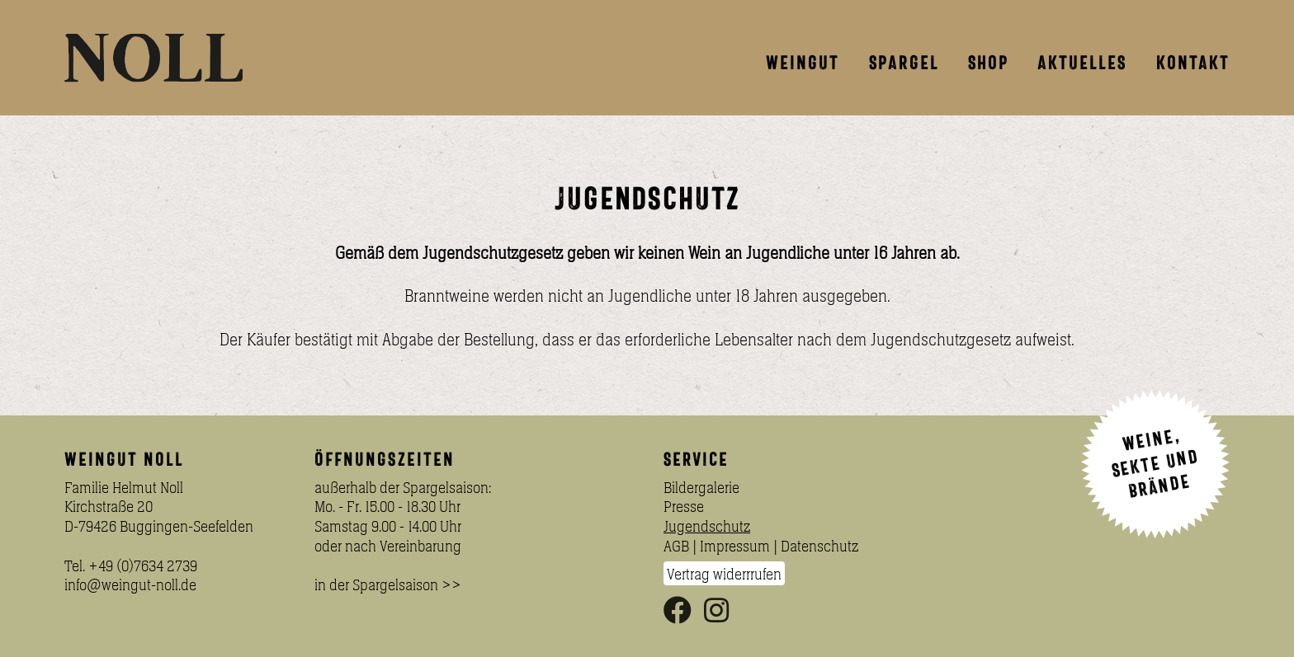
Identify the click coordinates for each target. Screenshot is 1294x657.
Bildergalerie (701, 487)
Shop (988, 62)
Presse (684, 506)
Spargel (904, 62)
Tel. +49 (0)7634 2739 (130, 565)
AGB (676, 546)
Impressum (735, 546)
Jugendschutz (707, 526)
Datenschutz (819, 546)
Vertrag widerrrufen (724, 573)
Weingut (802, 62)
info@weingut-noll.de (130, 584)
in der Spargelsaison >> (387, 584)
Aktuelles (1081, 62)
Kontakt (1193, 62)
